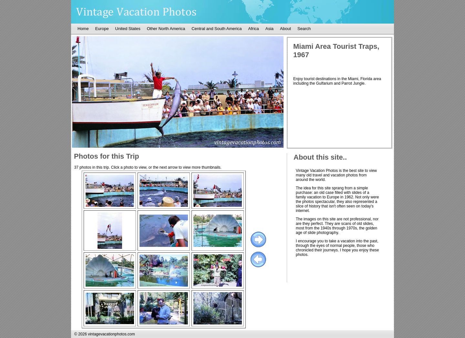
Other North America (166, 28)
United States (127, 28)
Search (304, 28)
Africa (253, 28)
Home (83, 28)
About (285, 28)
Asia (269, 28)
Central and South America (216, 28)
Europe (102, 28)
